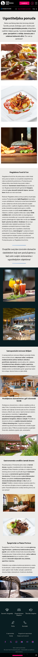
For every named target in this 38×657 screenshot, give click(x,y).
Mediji (11, 636)
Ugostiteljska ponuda (24, 9)
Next (35, 9)
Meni (36, 3)
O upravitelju (10, 633)
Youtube (21, 641)
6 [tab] (19, 596)
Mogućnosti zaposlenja (25, 633)
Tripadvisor (27, 641)
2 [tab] (18, 454)
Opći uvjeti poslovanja (19, 648)
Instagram (16, 641)
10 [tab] (25, 596)
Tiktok (32, 641)
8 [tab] (22, 596)
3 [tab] (19, 454)
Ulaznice (24, 3)
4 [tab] (21, 454)
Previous (16, 9)
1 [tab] (12, 596)
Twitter (10, 641)
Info (32, 3)
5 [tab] (18, 596)
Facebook (5, 641)
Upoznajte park (6, 9)
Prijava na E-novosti (23, 636)
